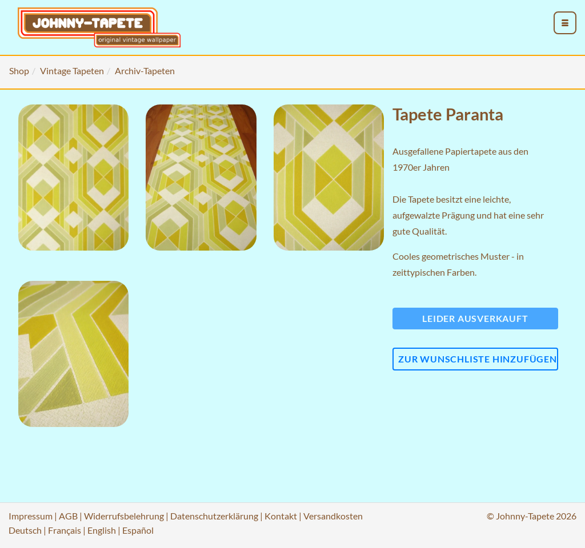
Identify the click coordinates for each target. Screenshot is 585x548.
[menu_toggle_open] (565, 22)
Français (64, 530)
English (101, 530)
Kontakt (281, 515)
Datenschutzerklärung (214, 515)
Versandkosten (333, 515)
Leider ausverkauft (475, 318)
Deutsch (25, 530)
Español (138, 530)
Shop (19, 70)
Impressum (31, 515)
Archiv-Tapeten (145, 70)
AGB (68, 515)
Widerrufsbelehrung (124, 515)
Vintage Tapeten (72, 70)
